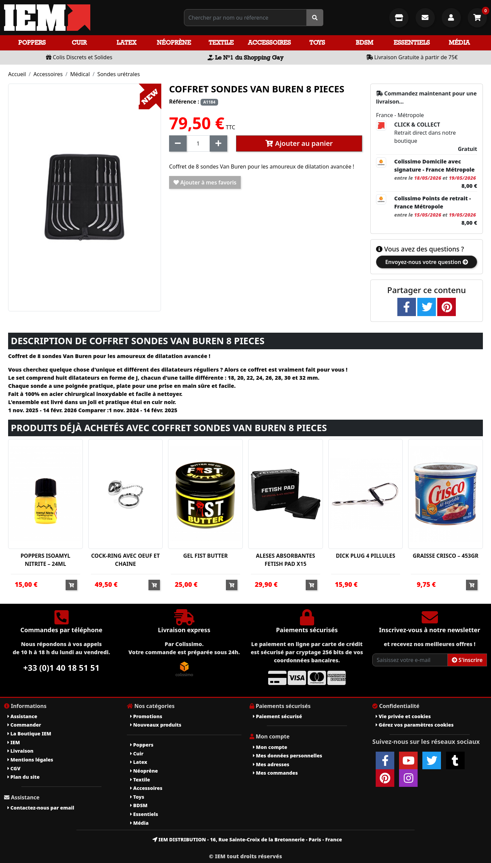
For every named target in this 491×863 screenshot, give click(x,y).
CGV (13, 768)
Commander (24, 725)
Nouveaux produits (155, 725)
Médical (80, 74)
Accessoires (269, 42)
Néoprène (174, 42)
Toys (317, 42)
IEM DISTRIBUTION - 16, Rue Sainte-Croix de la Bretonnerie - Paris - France (247, 839)
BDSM (364, 42)
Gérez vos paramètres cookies (414, 725)
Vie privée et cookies (403, 716)
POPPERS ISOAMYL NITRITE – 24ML (45, 560)
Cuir (79, 42)
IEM (13, 742)
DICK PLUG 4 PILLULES (365, 555)
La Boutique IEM (29, 733)
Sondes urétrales (118, 74)
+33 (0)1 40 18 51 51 (61, 667)
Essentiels (412, 42)
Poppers (32, 42)
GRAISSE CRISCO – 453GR (445, 555)
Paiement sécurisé (277, 716)
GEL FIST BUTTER (205, 555)
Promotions (146, 716)
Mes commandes (275, 773)
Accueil (17, 74)
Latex (126, 42)
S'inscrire (467, 660)
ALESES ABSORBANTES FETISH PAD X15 (285, 560)
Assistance (22, 716)
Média (459, 42)
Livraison (20, 751)
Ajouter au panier (299, 143)
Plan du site (23, 777)
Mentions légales (30, 759)
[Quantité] (198, 143)
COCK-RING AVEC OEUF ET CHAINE (125, 560)
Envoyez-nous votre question (426, 262)
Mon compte (270, 747)
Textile (221, 42)
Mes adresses (271, 764)
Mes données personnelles (287, 755)
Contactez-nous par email (40, 807)
